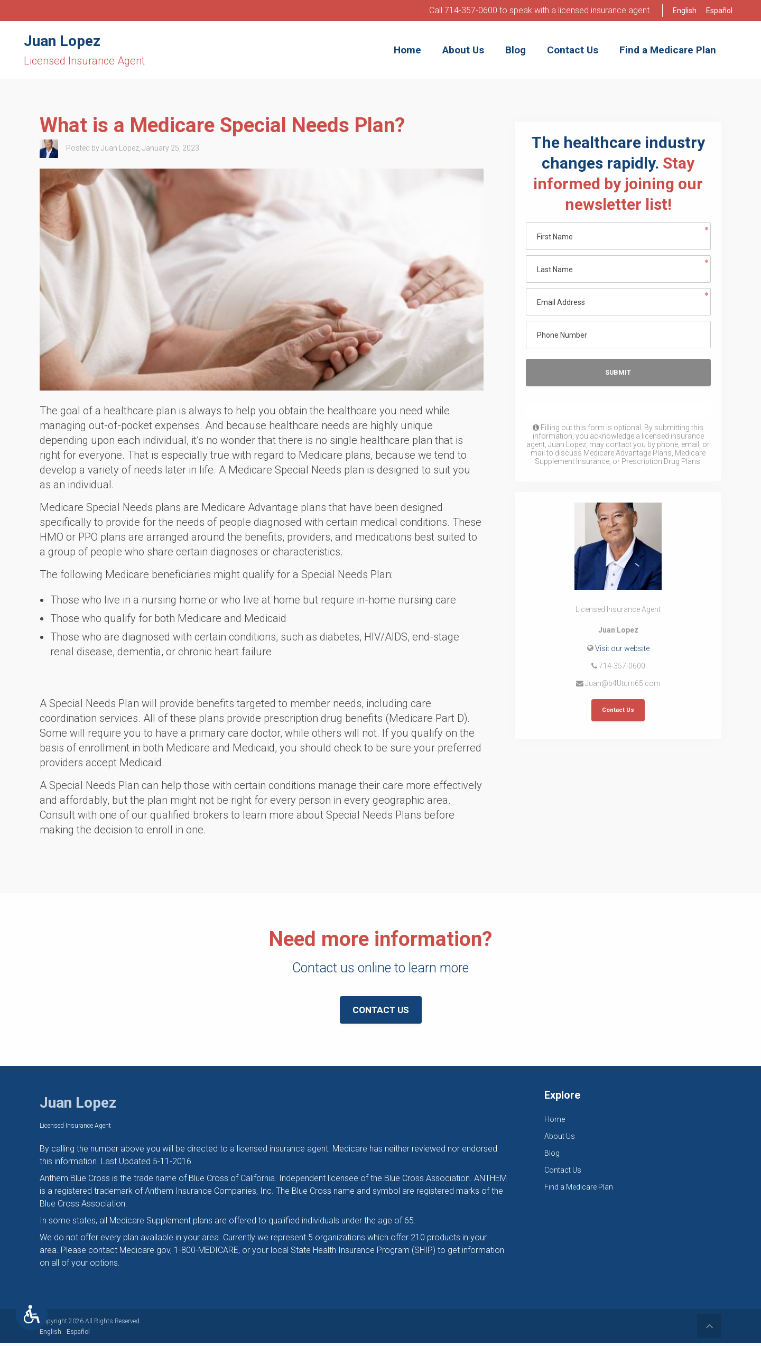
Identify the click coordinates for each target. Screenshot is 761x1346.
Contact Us (618, 711)
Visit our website (622, 649)
